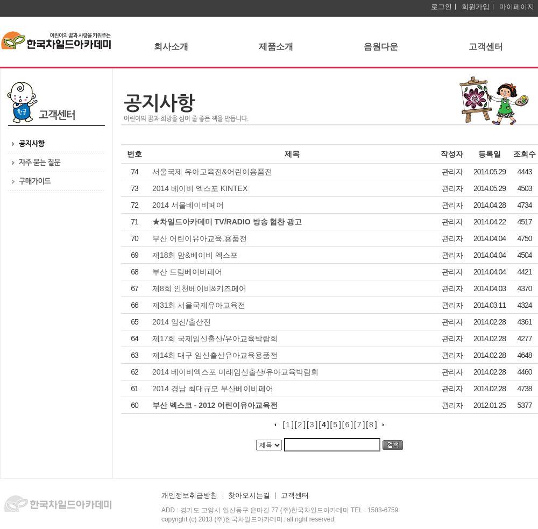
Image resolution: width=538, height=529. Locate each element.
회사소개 (171, 46)
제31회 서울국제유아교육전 (199, 305)
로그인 (441, 7)
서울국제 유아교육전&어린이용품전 (213, 171)
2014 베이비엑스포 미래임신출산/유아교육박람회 (236, 372)
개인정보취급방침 (189, 495)
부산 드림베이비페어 (188, 271)
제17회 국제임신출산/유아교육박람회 (216, 338)
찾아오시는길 (249, 495)
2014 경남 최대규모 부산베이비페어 (213, 388)
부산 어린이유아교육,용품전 (200, 238)
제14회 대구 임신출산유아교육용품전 (216, 355)
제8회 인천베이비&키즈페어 (200, 288)
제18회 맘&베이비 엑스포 (196, 255)
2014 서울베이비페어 (189, 205)
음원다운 (381, 46)
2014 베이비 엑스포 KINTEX (201, 188)
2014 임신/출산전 (182, 322)
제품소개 (276, 46)
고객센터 (486, 46)
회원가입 (476, 7)
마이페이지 (516, 7)
